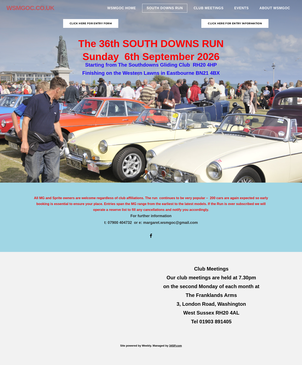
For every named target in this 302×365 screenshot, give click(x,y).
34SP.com (175, 345)
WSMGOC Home (119, 9)
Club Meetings (207, 9)
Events (239, 9)
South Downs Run (163, 9)
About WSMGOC (273, 9)
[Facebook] (151, 235)
